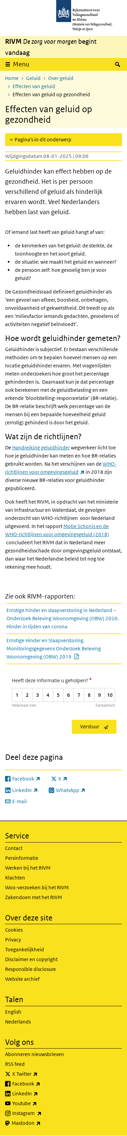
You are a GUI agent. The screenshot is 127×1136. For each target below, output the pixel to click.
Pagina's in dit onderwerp (43, 139)
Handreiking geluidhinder (41, 447)
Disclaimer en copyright (31, 959)
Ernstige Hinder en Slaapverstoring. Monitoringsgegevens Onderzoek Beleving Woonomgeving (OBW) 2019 (59, 648)
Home (12, 78)
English (13, 1012)
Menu (21, 64)
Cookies (14, 930)
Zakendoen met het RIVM (33, 897)
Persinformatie (21, 858)
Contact (13, 848)
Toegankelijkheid (24, 949)
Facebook (41, 1084)
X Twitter (39, 1074)
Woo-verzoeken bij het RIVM (37, 887)
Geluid (33, 78)
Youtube (39, 1103)
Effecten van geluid (34, 86)
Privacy (13, 939)
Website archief (22, 979)
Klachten (15, 877)
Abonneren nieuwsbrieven (34, 1054)
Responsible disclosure (30, 969)
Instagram (41, 1113)
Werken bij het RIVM (27, 868)
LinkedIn (40, 1094)
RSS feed (15, 1064)
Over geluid (60, 78)
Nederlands (18, 1021)
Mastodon (41, 1123)
